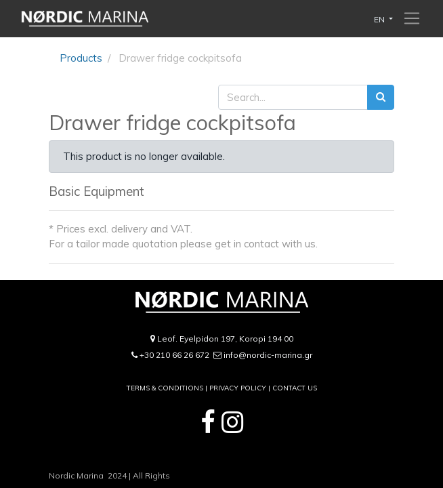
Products (81, 58)
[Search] (380, 97)
